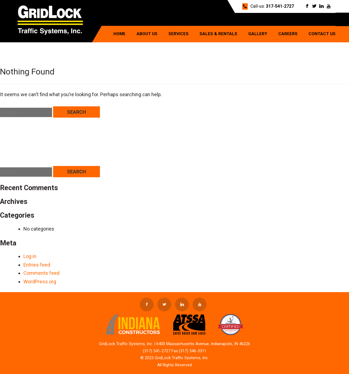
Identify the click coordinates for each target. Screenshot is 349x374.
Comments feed (41, 273)
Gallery (257, 33)
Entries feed (36, 265)
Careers (288, 33)
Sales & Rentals (218, 33)
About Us (147, 33)
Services (178, 33)
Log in (29, 256)
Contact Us (322, 33)
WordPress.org (39, 281)
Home (119, 33)
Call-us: (272, 6)
